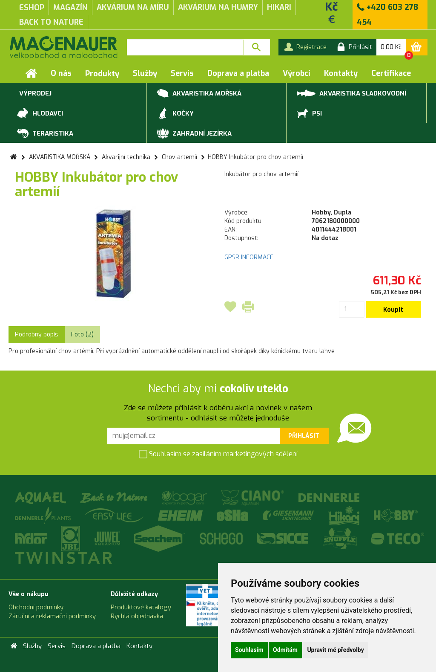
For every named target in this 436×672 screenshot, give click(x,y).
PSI (309, 114)
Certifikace (391, 73)
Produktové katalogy (141, 607)
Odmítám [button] (285, 649)
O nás (61, 73)
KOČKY (175, 114)
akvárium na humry (218, 7)
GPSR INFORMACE (248, 257)
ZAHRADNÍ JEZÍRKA (194, 134)
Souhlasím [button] (249, 649)
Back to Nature (51, 22)
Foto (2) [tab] (82, 334)
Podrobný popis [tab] (36, 334)
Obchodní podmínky (36, 607)
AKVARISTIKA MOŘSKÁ (199, 93)
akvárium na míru (133, 7)
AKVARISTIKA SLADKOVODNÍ (351, 93)
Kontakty (341, 73)
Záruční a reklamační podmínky (52, 616)
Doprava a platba (238, 73)
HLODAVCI (40, 114)
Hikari (279, 7)
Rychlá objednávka (137, 616)
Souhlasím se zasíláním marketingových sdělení (218, 454)
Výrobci (296, 73)
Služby (145, 73)
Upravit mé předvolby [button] (335, 649)
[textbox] (185, 47)
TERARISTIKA (45, 134)
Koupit (393, 310)
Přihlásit (303, 436)
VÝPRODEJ (34, 93)
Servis (182, 73)
